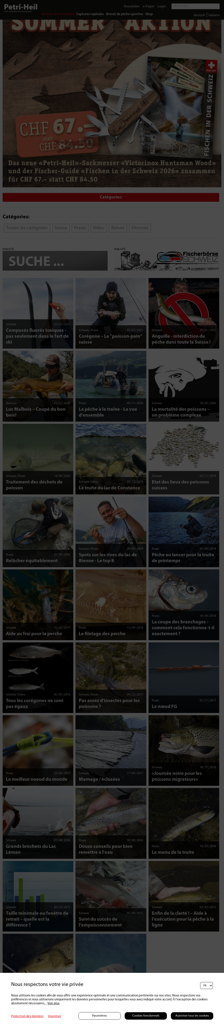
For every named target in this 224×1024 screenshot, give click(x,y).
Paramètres (99, 1015)
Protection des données (27, 1016)
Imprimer (54, 1016)
